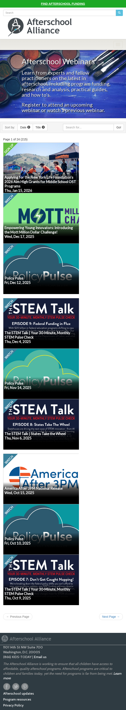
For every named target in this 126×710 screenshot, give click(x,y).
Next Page (111, 616)
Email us (40, 657)
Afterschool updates (18, 693)
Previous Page (17, 616)
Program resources (17, 699)
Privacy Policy (13, 705)
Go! (118, 127)
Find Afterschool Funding (63, 3)
